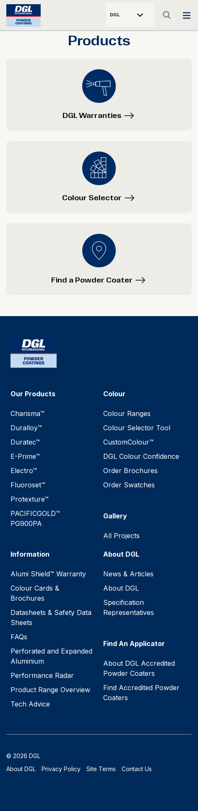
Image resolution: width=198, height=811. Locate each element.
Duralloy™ (26, 428)
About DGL (121, 588)
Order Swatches (129, 485)
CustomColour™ (128, 442)
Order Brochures (130, 470)
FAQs (18, 637)
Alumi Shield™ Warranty (48, 574)
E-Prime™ (25, 456)
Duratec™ (25, 442)
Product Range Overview (50, 689)
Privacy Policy (61, 768)
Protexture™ (29, 499)
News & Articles (128, 574)
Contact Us (137, 768)
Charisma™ (27, 413)
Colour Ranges (127, 413)
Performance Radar (42, 675)
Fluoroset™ (27, 485)
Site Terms (101, 768)
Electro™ (23, 470)
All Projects (121, 535)
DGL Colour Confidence (141, 456)
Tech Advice (30, 704)
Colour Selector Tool (136, 428)
